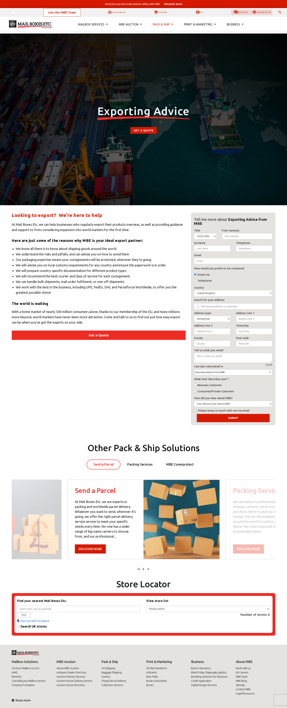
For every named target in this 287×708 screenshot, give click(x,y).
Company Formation (23, 685)
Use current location (34, 621)
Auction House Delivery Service (74, 680)
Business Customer (209, 385)
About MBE (244, 661)
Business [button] (235, 27)
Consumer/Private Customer (215, 391)
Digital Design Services (204, 685)
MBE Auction (66, 661)
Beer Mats (152, 676)
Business (197, 661)
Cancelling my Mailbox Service (29, 680)
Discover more (90, 549)
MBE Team (241, 676)
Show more (21, 700)
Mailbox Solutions (25, 661)
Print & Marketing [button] (200, 27)
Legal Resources (245, 693)
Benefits (17, 676)
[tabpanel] (143, 519)
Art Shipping (108, 668)
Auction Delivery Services (71, 676)
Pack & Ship (109, 661)
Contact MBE (243, 689)
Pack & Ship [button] (163, 27)
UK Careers (242, 672)
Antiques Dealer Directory (71, 672)
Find (23, 614)
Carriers (105, 676)
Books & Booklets (156, 680)
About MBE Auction (68, 668)
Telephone (204, 280)
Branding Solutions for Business (209, 676)
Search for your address (209, 299)
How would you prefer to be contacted (219, 268)
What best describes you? (210, 379)
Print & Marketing (159, 661)
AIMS (14, 672)
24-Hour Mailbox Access (25, 668)
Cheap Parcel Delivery (113, 680)
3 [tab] (148, 569)
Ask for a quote (213, 13)
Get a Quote (143, 130)
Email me (203, 274)
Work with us (243, 668)
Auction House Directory (71, 685)
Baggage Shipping (111, 672)
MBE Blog (241, 680)
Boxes (150, 685)
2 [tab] (143, 569)
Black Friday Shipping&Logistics (209, 672)
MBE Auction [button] (130, 27)
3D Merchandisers (156, 668)
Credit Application (201, 680)
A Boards (151, 672)
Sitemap (240, 685)
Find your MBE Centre (252, 13)
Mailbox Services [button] (93, 27)
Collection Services (112, 685)
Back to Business (201, 668)
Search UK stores (33, 626)
